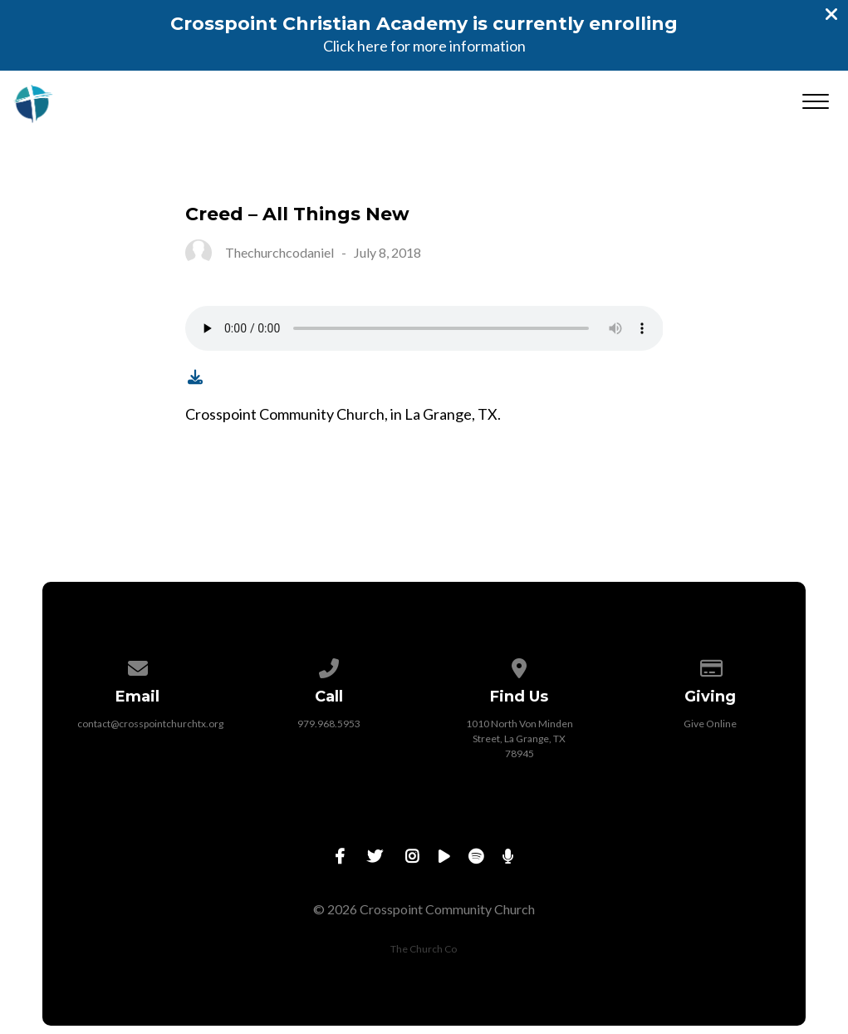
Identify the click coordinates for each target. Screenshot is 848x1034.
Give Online (710, 723)
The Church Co (423, 949)
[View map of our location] (520, 665)
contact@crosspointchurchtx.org (150, 723)
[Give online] (710, 665)
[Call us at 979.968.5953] (329, 665)
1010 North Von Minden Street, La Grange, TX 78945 (519, 738)
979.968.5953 (328, 723)
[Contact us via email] (138, 665)
